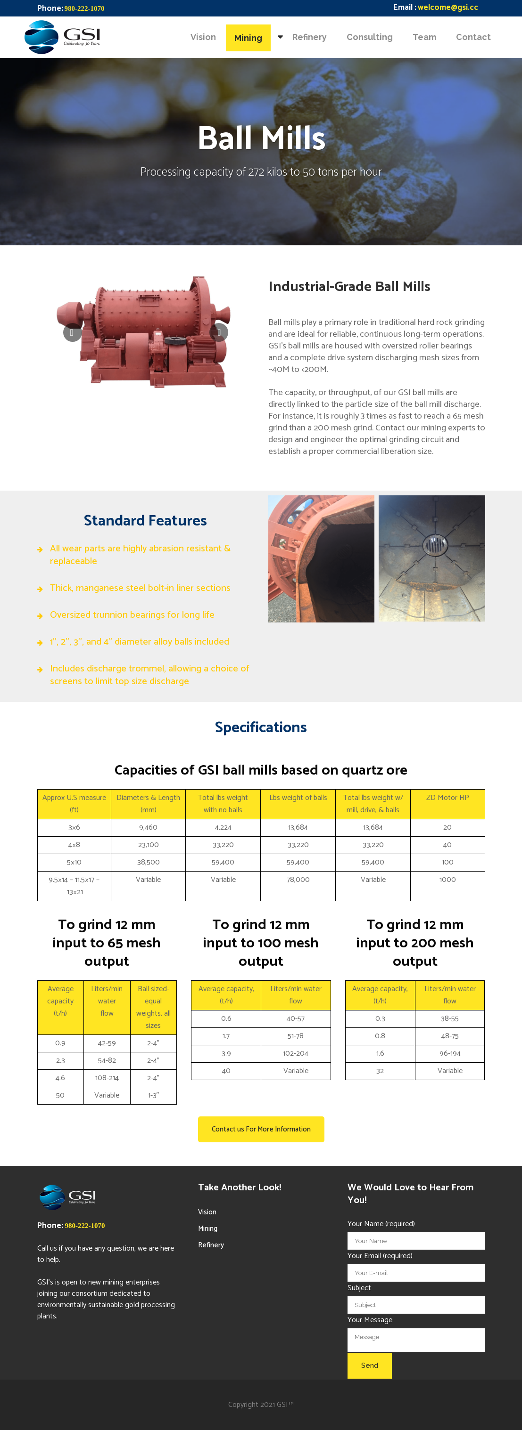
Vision (207, 1212)
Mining (207, 1229)
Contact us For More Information (261, 1129)
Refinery (211, 1245)
